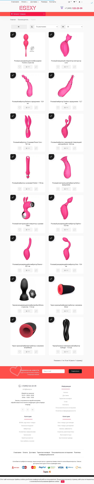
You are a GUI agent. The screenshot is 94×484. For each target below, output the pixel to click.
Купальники (27, 435)
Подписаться (75, 371)
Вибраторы (27, 428)
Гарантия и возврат (65, 398)
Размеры (44, 2)
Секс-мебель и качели (27, 441)
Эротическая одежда (65, 438)
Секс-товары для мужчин (66, 425)
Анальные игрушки (27, 425)
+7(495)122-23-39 (27, 386)
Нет (28, 67)
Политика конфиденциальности (66, 411)
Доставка (34, 2)
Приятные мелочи (27, 438)
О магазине (15, 2)
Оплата (24, 2)
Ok (62, 481)
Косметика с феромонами (27, 432)
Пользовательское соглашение (66, 408)
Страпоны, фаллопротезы (65, 432)
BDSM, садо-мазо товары (27, 422)
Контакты (52, 2)
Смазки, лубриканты (65, 428)
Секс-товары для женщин (66, 422)
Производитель (23, 19)
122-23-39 (73, 8)
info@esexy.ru (27, 389)
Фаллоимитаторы (65, 435)
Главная (13, 19)
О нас (65, 401)
